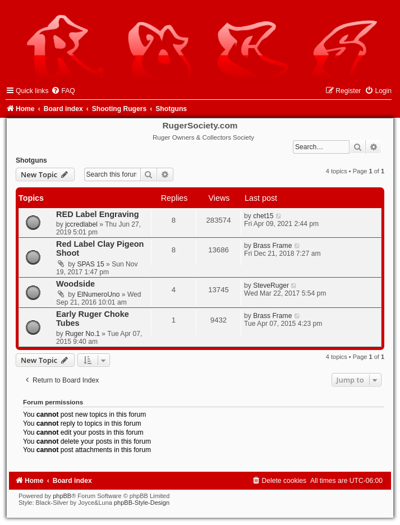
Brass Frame (272, 246)
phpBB (62, 495)
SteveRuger (271, 285)
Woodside (75, 283)
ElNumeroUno (98, 294)
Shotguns (31, 160)
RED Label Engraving (97, 214)
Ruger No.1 (82, 334)
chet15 (263, 216)
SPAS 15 (90, 264)
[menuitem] (63, 91)
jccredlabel (81, 224)
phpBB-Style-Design (141, 502)
